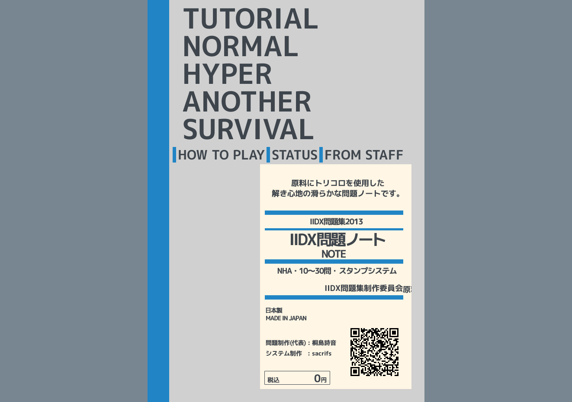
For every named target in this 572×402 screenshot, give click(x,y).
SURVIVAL (248, 129)
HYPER (227, 73)
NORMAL (240, 46)
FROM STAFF (364, 155)
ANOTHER (247, 101)
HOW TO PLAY (221, 155)
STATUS (295, 155)
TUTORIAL (250, 18)
